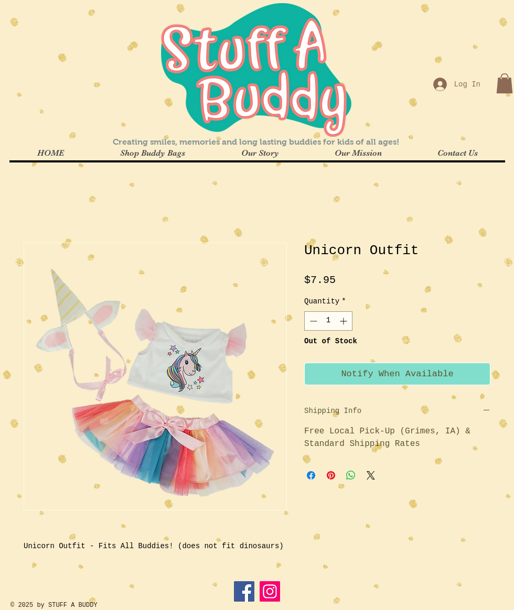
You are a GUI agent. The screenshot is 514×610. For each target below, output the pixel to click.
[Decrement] (312, 321)
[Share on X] (371, 475)
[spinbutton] (328, 321)
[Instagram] (270, 591)
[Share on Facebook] (311, 475)
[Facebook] (244, 591)
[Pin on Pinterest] (331, 475)
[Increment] (344, 321)
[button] (504, 83)
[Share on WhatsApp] (351, 475)
